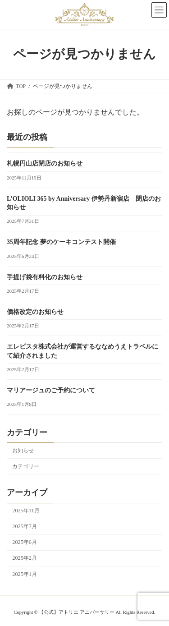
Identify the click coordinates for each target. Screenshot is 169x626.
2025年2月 (24, 558)
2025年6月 (24, 542)
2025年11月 (25, 510)
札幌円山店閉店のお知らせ (44, 163)
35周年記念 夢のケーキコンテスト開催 (61, 242)
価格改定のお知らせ (35, 311)
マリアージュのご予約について (51, 390)
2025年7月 (24, 526)
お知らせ (23, 450)
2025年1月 (24, 574)
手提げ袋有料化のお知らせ (44, 277)
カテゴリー (25, 466)
